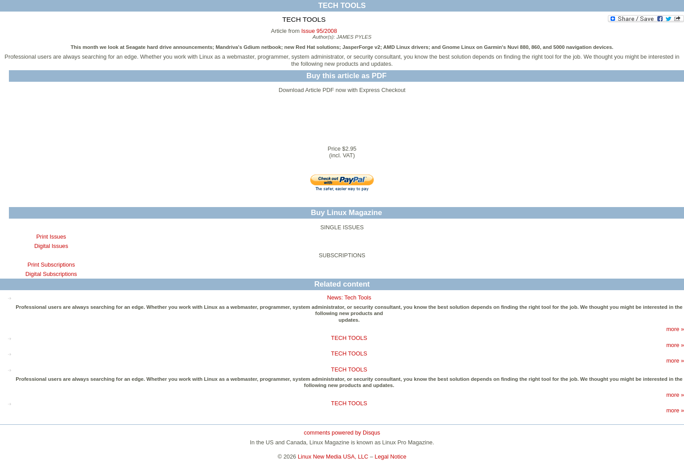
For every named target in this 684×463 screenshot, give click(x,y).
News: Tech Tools (349, 297)
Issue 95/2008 (319, 31)
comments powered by (342, 432)
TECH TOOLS (349, 338)
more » (675, 329)
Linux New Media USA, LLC (333, 456)
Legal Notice (390, 456)
